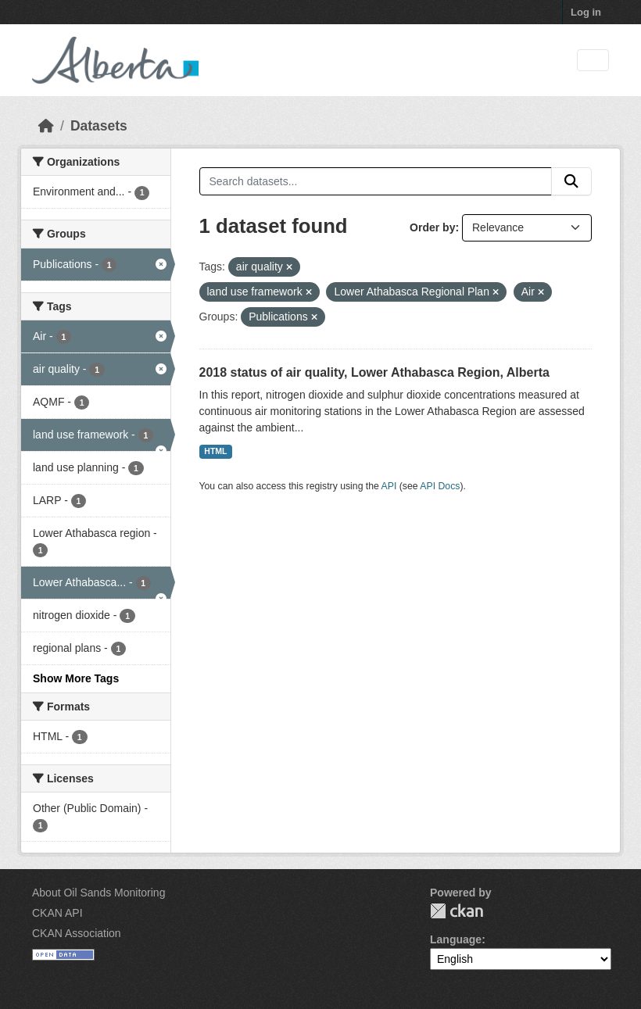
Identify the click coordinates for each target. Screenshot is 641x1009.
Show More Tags (76, 678)
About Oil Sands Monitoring (98, 892)
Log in (586, 12)
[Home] (46, 126)
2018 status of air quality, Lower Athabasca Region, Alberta (374, 372)
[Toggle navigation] (593, 60)
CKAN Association (76, 933)
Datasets (98, 126)
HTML (215, 451)
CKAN (456, 911)
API (389, 486)
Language (456, 939)
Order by (432, 227)
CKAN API (57, 913)
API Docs (440, 486)
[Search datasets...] (376, 181)
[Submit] (571, 181)
